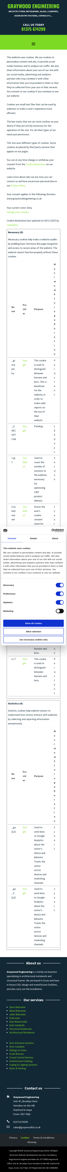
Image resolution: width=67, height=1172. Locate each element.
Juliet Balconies (17, 1014)
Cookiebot (12, 224)
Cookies (25, 1137)
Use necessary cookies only (33, 639)
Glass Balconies (17, 1007)
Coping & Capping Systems (23, 1064)
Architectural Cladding (21, 1061)
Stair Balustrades (18, 1021)
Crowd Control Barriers (21, 1057)
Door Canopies (17, 1046)
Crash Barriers (16, 1053)
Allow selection (33, 631)
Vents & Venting (17, 1068)
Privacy (13, 1137)
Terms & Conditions (43, 1137)
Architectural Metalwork (22, 1032)
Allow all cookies (33, 623)
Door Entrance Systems (21, 1043)
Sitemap (31, 1142)
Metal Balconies (17, 1010)
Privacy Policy (18, 185)
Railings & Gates (17, 1050)
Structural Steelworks (20, 1028)
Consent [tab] (12, 538)
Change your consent (18, 212)
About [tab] (55, 538)
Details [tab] (33, 538)
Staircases (14, 1018)
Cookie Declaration (36, 164)
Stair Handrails (17, 1025)
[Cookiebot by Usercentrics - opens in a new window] (51, 530)
